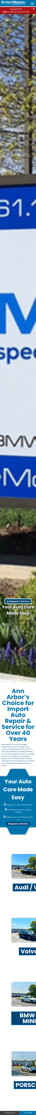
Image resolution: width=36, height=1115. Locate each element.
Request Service (10, 1113)
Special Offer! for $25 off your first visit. (16, 10)
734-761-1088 (28, 1113)
